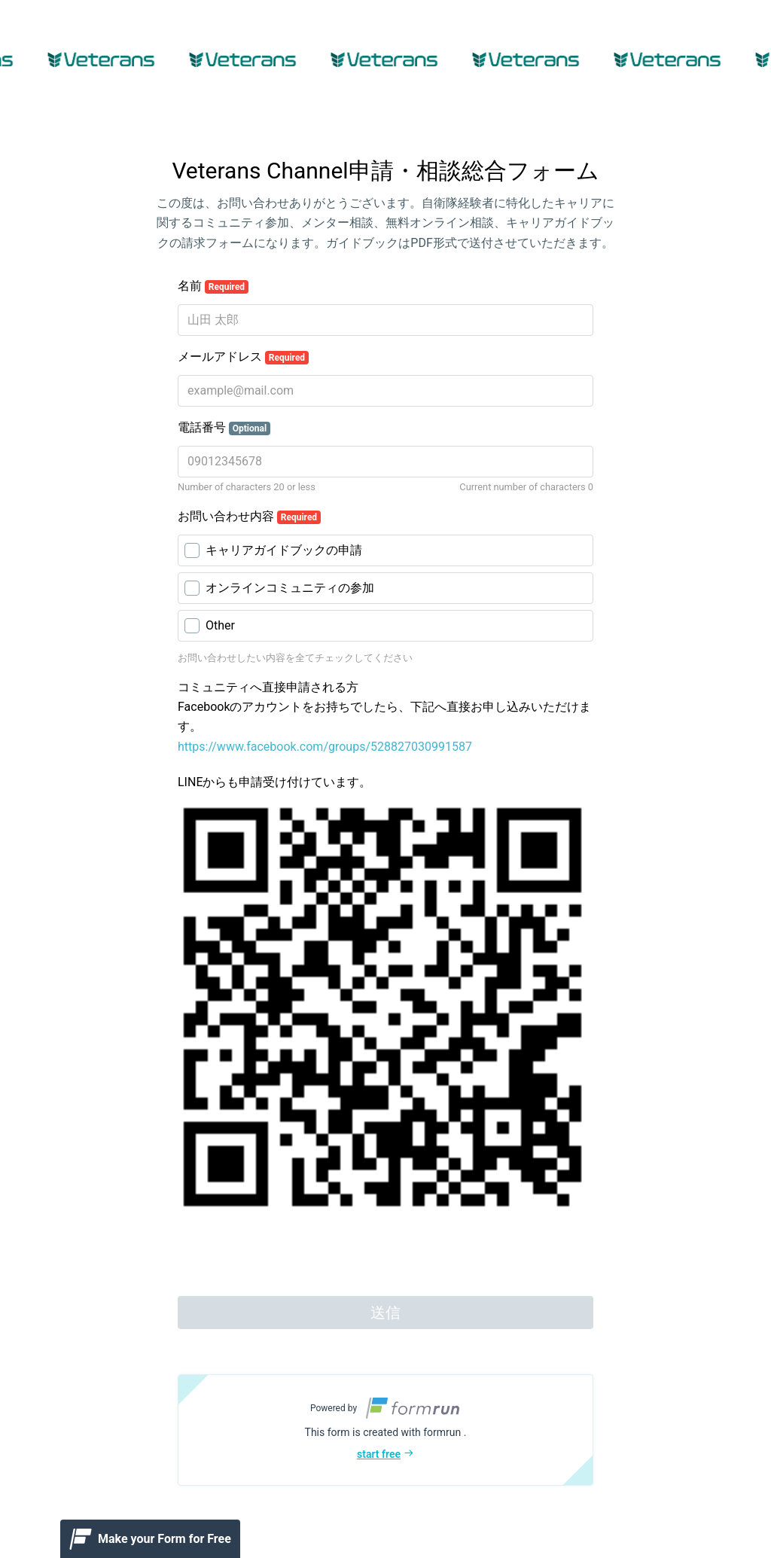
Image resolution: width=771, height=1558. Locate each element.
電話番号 (224, 427)
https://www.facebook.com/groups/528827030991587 (325, 746)
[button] (385, 1430)
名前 (213, 286)
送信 (385, 1312)
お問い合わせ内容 (249, 516)
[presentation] (292, 1257)
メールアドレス (243, 356)
